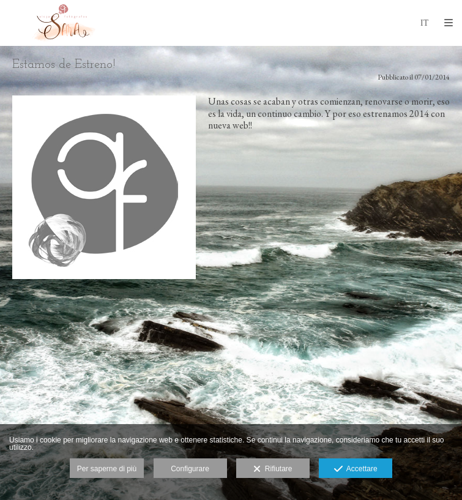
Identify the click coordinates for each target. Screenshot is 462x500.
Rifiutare (272, 469)
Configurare (190, 469)
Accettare (356, 469)
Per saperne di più (106, 469)
